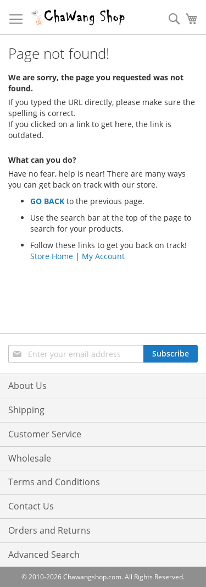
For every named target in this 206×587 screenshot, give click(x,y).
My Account (103, 256)
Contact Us (31, 506)
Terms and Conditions (54, 482)
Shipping (26, 410)
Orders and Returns (49, 530)
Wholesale (29, 458)
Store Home (51, 256)
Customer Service (44, 434)
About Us (27, 386)
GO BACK (47, 201)
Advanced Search (44, 554)
